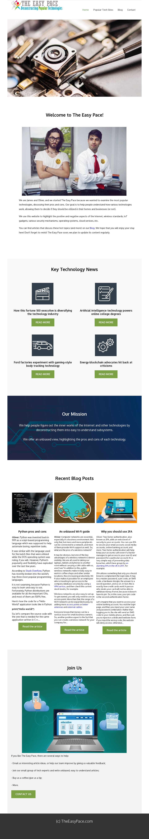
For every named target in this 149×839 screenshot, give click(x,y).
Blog (120, 9)
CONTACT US (23, 794)
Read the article (32, 626)
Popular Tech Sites (103, 9)
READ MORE (43, 322)
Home (85, 9)
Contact (131, 9)
